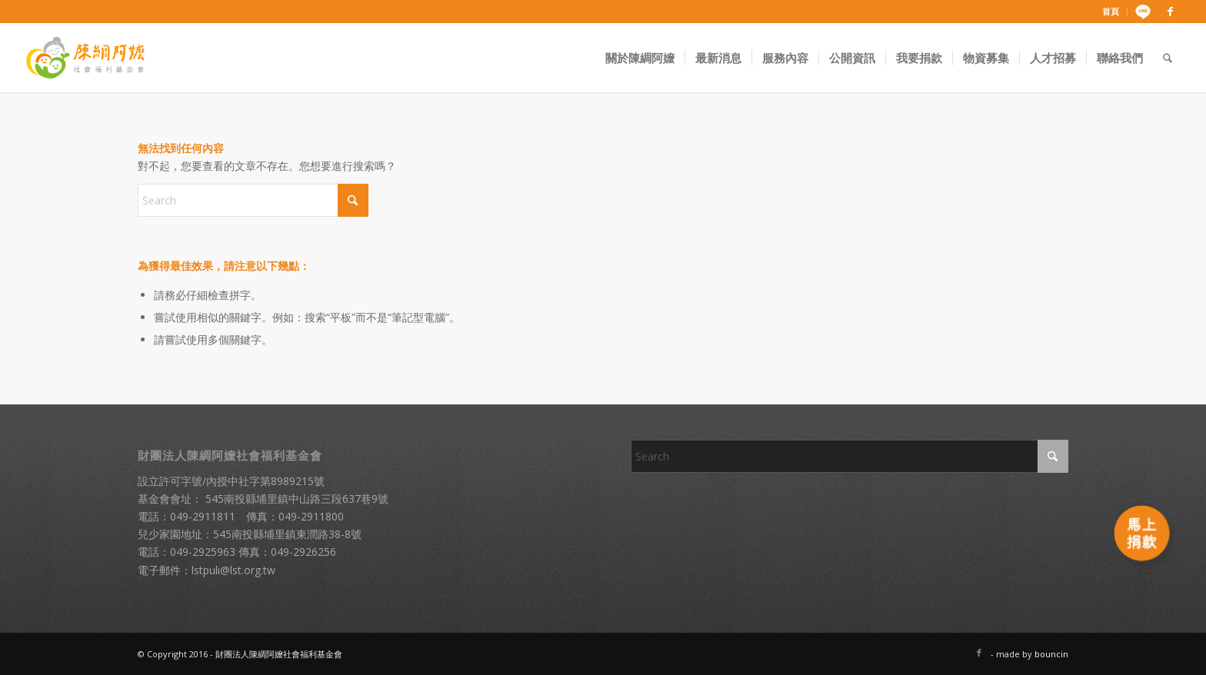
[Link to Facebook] (1170, 11)
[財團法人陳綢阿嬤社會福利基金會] (85, 57)
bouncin (1051, 654)
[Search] (1167, 57)
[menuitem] (1111, 11)
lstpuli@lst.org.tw (233, 570)
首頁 (1110, 11)
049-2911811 (202, 516)
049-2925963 (202, 551)
